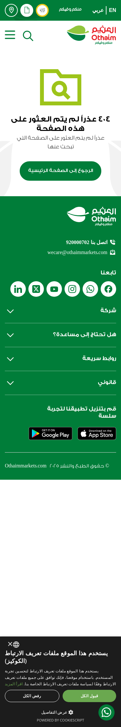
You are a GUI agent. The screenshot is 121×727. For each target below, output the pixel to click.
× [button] (10, 644)
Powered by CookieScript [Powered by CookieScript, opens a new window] (60, 720)
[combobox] (16, 644)
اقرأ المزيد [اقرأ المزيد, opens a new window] (14, 684)
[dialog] (60, 681)
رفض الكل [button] (32, 696)
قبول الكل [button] (89, 696)
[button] (60, 712)
